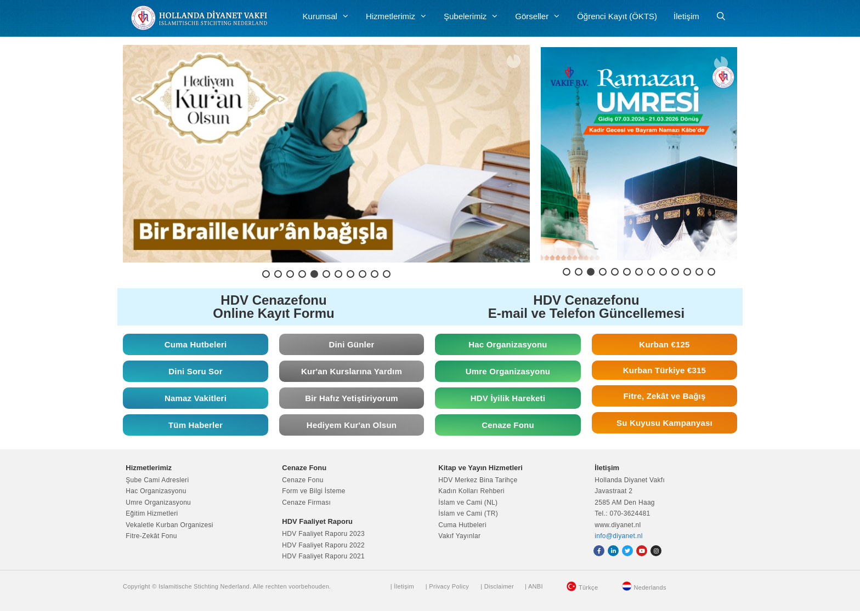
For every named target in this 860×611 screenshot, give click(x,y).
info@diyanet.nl (618, 536)
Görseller (542, 16)
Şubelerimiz (475, 16)
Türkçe (588, 587)
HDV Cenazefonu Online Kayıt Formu (273, 307)
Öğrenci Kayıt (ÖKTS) (617, 16)
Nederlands (650, 587)
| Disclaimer (497, 586)
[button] (326, 153)
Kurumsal (330, 16)
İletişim (686, 16)
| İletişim (402, 586)
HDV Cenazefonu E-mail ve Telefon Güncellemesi (586, 307)
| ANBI (534, 586)
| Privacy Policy (447, 586)
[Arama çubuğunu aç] (721, 16)
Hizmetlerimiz (400, 16)
